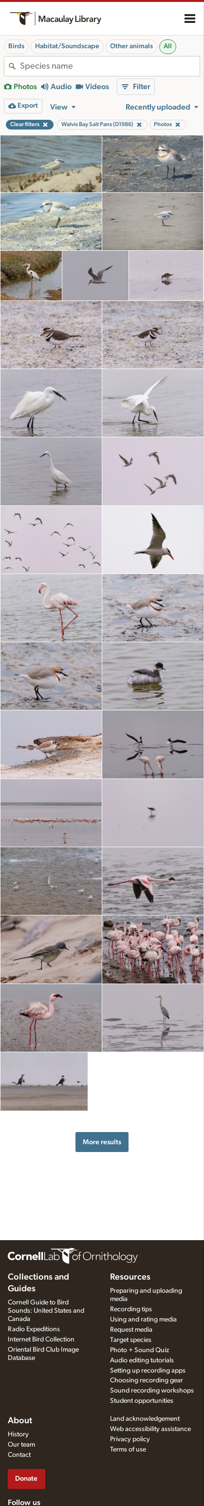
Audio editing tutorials (142, 1360)
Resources (130, 1277)
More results (102, 1142)
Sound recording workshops (152, 1390)
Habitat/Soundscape (67, 46)
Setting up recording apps (147, 1370)
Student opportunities (141, 1400)
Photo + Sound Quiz (139, 1350)
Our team (21, 1444)
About (20, 1420)
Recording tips (131, 1309)
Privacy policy (130, 1439)
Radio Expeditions (34, 1329)
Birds (16, 46)
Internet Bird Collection (41, 1339)
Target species (130, 1340)
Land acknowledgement (145, 1418)
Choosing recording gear (146, 1380)
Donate (26, 1478)
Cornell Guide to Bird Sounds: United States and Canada (46, 1310)
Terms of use (128, 1449)
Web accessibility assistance (150, 1429)
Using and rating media (143, 1319)
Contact (19, 1454)
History (18, 1434)
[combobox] (110, 66)
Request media (131, 1329)
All (168, 46)
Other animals (131, 46)
